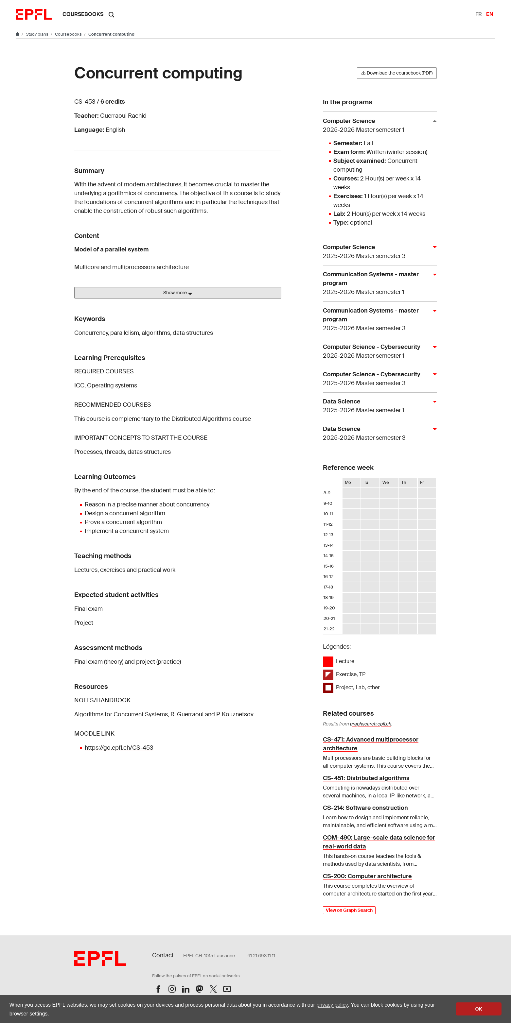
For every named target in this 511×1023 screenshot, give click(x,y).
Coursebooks (82, 14)
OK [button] (478, 1009)
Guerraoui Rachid (123, 116)
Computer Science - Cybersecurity (377, 351)
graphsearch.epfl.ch (370, 724)
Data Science (377, 406)
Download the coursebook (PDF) (396, 73)
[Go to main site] (18, 34)
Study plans (37, 34)
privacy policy (332, 1005)
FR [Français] (478, 14)
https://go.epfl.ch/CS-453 (119, 748)
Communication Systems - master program (377, 283)
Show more (177, 293)
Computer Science (377, 125)
